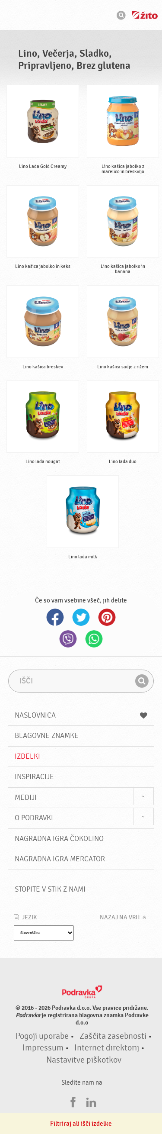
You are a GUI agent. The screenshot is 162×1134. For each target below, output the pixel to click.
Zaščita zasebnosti (112, 1036)
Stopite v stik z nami (50, 889)
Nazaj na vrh (120, 917)
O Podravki (34, 818)
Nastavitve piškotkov (83, 1060)
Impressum (43, 1048)
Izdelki (27, 756)
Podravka (81, 16)
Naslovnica (81, 715)
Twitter (81, 617)
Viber (68, 639)
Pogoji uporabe (42, 1036)
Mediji (26, 797)
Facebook (55, 617)
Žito (145, 15)
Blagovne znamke (47, 735)
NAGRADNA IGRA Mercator (60, 859)
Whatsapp (94, 639)
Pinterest (107, 617)
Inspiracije (34, 777)
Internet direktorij (106, 1048)
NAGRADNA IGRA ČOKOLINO (59, 838)
